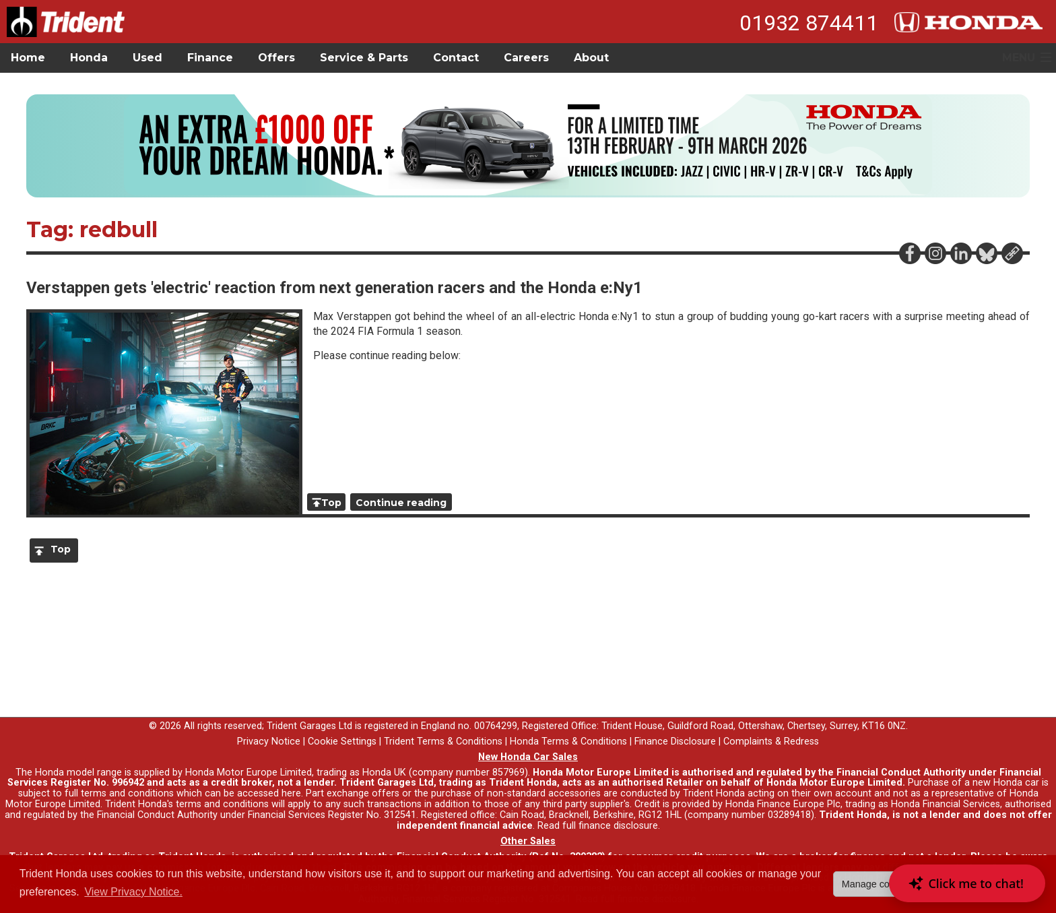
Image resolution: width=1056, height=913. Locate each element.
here (291, 793)
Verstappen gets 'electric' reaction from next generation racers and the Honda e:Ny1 (334, 287)
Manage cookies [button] (877, 884)
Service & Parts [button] (364, 57)
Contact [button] (456, 57)
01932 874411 (808, 23)
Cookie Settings (342, 741)
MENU (1018, 57)
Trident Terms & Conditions (443, 741)
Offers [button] (276, 57)
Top (331, 503)
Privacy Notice (268, 741)
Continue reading (401, 503)
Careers (526, 57)
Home (28, 57)
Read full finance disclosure (597, 825)
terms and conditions (222, 804)
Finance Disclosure (675, 741)
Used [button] (147, 57)
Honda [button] (89, 57)
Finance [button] (210, 57)
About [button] (591, 57)
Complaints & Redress (771, 741)
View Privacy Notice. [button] (133, 892)
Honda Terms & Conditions (568, 741)
